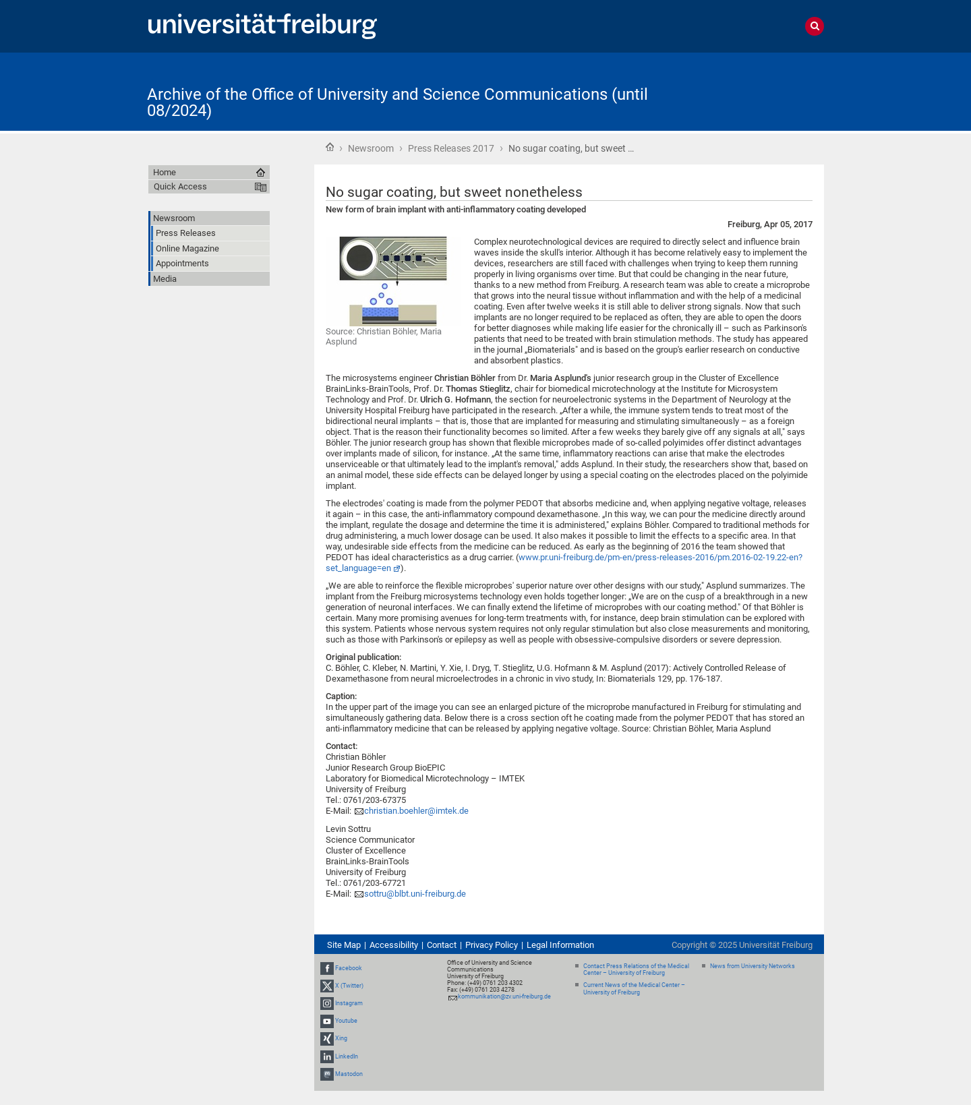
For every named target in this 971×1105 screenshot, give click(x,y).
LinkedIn (346, 1056)
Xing (341, 1039)
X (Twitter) (349, 985)
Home (330, 147)
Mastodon (349, 1074)
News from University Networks (752, 966)
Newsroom (371, 148)
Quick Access (180, 186)
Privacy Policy (491, 945)
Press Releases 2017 (451, 148)
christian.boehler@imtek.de (416, 811)
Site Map (344, 945)
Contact (442, 945)
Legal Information (560, 945)
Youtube (346, 1020)
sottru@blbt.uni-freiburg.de (415, 894)
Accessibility (394, 945)
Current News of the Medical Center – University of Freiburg (634, 989)
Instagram (349, 1003)
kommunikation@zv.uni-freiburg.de (504, 996)
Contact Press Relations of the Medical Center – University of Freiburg (636, 970)
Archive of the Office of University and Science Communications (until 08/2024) (397, 102)
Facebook (348, 968)
